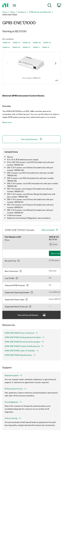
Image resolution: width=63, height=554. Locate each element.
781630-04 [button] (47, 42)
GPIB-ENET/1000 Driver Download (21, 332)
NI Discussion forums (15, 388)
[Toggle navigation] (15, 5)
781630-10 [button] (6, 47)
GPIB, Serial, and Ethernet (40, 12)
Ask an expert (48, 229)
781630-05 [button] (26, 42)
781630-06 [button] (16, 47)
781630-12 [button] (45, 47)
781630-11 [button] (36, 47)
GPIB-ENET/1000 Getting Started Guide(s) (24, 337)
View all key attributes (31, 315)
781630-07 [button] (26, 47)
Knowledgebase (13, 402)
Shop (12, 12)
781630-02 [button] (6, 42)
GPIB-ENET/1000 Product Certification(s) (24, 346)
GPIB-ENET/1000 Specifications (20, 355)
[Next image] (55, 63)
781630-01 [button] (16, 42)
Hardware (22, 12)
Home (4, 12)
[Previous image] (7, 63)
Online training (13, 418)
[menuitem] (49, 5)
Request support (13, 375)
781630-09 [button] (37, 42)
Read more (7, 122)
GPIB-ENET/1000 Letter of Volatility (21, 350)
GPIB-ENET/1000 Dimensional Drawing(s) (24, 341)
